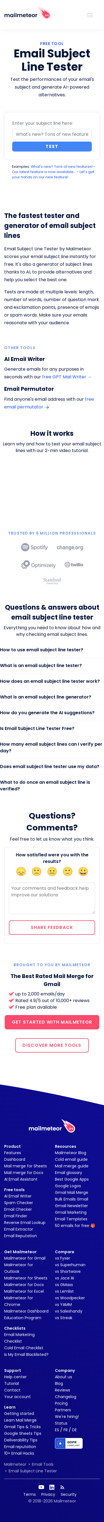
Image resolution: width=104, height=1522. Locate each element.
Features (12, 1153)
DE (74, 1430)
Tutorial (11, 1383)
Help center (15, 1377)
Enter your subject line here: (42, 123)
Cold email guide (71, 1159)
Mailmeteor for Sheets (25, 1278)
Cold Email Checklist (23, 1348)
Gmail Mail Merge (71, 1192)
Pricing (61, 1403)
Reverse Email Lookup (24, 1222)
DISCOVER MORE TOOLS (51, 1045)
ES (57, 1430)
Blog (59, 1383)
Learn (10, 1407)
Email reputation (20, 1446)
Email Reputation (20, 1236)
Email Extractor (18, 1229)
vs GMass (64, 1284)
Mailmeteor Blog (70, 1153)
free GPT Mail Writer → (67, 377)
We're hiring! (67, 1416)
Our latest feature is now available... (44, 171)
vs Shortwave (68, 1271)
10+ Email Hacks (19, 1453)
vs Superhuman (70, 1265)
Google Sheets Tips (22, 1433)
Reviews (62, 1390)
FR (66, 1430)
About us (63, 1377)
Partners (63, 1410)
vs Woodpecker (70, 1298)
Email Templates (71, 1219)
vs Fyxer (62, 1258)
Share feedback (52, 927)
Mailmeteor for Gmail (24, 1258)
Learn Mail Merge (20, 1420)
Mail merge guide (71, 1166)
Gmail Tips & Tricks (22, 1427)
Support (12, 1370)
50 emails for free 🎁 (75, 1225)
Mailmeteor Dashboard (26, 1311)
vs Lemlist (64, 1291)
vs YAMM (63, 1304)
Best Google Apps (72, 1179)
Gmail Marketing (71, 1212)
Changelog (65, 1396)
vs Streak (63, 1318)
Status (61, 1423)
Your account (17, 1396)
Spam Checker (18, 1202)
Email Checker (18, 1209)
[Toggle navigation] (90, 14)
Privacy (48, 1494)
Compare (64, 1252)
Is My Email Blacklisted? (26, 1354)
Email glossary (68, 1172)
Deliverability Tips (20, 1440)
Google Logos (68, 1186)
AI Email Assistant (20, 1179)
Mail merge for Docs (23, 1172)
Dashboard (14, 1159)
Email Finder (15, 1216)
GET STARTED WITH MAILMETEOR (52, 1022)
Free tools (14, 1189)
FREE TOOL (52, 43)
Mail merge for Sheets (25, 1166)
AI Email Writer (18, 1196)
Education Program (22, 1318)
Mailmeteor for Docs (24, 1284)
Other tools (19, 347)
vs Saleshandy (68, 1311)
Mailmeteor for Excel (24, 1291)
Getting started (19, 1413)
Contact (12, 1390)
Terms (29, 1494)
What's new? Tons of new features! (62, 166)
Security (69, 1494)
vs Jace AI (64, 1278)
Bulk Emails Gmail (71, 1199)
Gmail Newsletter (71, 1205)
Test (51, 146)
